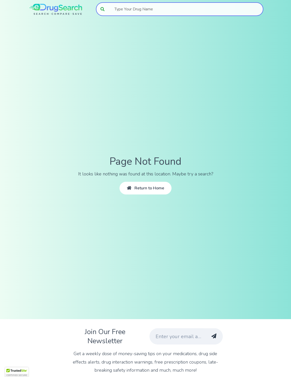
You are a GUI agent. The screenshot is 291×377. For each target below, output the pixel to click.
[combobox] (186, 9)
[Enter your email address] (176, 336)
